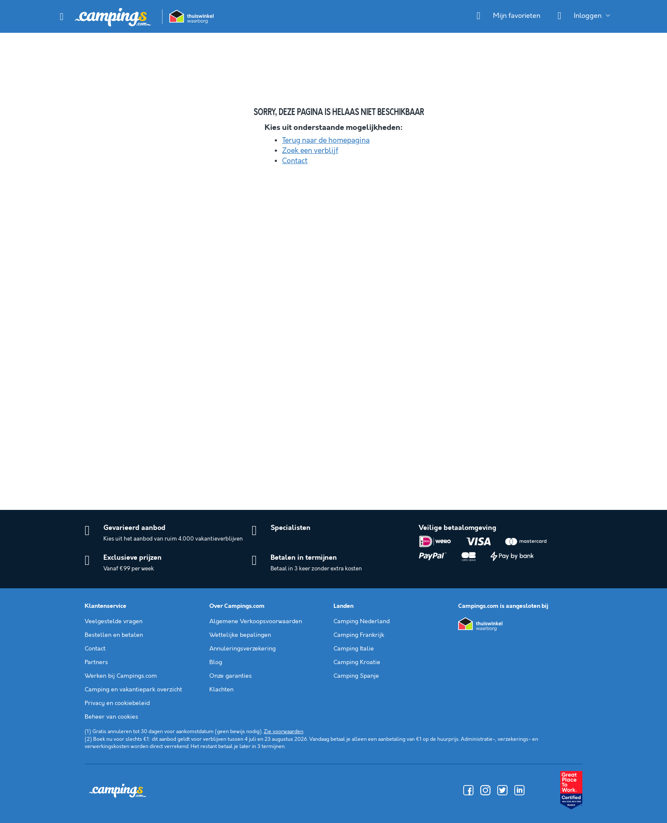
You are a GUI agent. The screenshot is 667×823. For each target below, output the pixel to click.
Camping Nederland (362, 621)
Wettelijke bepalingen (240, 635)
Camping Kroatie (357, 662)
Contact (295, 161)
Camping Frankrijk (359, 635)
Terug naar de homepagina (326, 140)
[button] (62, 17)
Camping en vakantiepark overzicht (133, 689)
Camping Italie (354, 648)
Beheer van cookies (111, 717)
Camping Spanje (356, 676)
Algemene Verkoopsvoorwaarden (255, 621)
